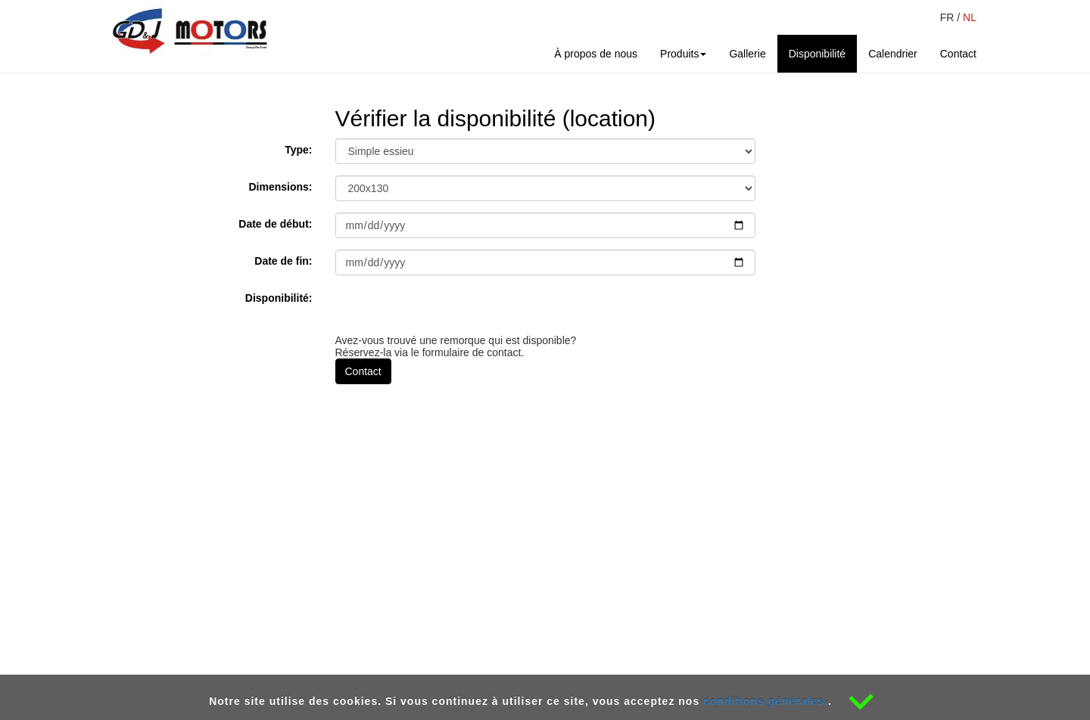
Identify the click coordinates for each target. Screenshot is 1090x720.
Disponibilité (817, 54)
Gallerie (747, 54)
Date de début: (275, 224)
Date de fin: (283, 261)
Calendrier (892, 54)
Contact (964, 52)
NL (969, 17)
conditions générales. (765, 701)
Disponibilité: (279, 298)
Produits (683, 54)
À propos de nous (595, 54)
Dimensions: (280, 187)
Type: (298, 150)
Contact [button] (363, 371)
